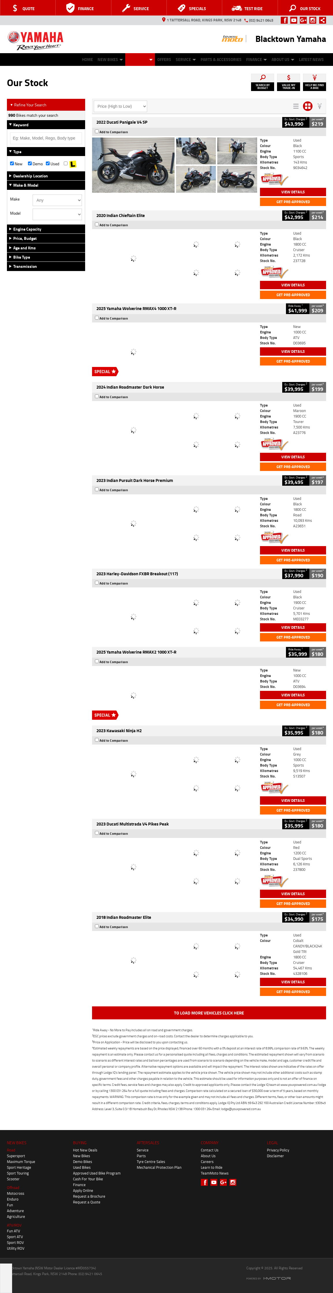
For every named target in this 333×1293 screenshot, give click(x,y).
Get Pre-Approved (293, 202)
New (16, 163)
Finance (256, 59)
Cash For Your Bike (88, 1179)
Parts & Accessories (221, 59)
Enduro (12, 1199)
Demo (35, 163)
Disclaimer (275, 1156)
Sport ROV (15, 1242)
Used (52, 163)
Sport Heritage (19, 1167)
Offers (164, 59)
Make (15, 199)
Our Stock (140, 59)
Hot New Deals (85, 1150)
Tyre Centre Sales (151, 1161)
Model (15, 213)
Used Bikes (82, 1167)
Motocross (15, 1193)
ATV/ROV (14, 1225)
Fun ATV (13, 1231)
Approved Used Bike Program (97, 1173)
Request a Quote (86, 1202)
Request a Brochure (89, 1196)
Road (11, 1150)
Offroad (13, 1187)
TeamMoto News (215, 1173)
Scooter (13, 1179)
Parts (141, 1156)
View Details (293, 192)
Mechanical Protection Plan (159, 1167)
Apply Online (83, 1190)
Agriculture (16, 1216)
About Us (283, 59)
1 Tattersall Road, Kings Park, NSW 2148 (201, 20)
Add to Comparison (114, 132)
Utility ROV (16, 1248)
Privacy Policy (278, 1150)
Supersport (16, 1156)
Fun (10, 1205)
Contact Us (209, 1150)
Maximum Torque (21, 1161)
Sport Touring (18, 1173)
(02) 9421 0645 (261, 20)
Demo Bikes (82, 1161)
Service (186, 59)
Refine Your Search (28, 105)
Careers (207, 1161)
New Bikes (110, 59)
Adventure (15, 1211)
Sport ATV (15, 1237)
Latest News (311, 59)
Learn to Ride (211, 1167)
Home (87, 59)
